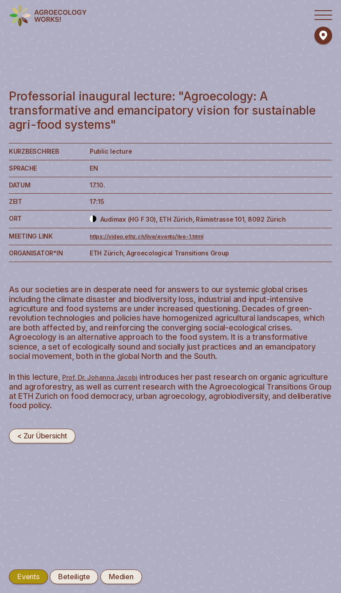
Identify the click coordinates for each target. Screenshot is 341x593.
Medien (120, 576)
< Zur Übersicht (42, 440)
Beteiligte (73, 576)
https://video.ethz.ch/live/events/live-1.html (155, 236)
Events (28, 576)
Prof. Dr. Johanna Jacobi (106, 377)
